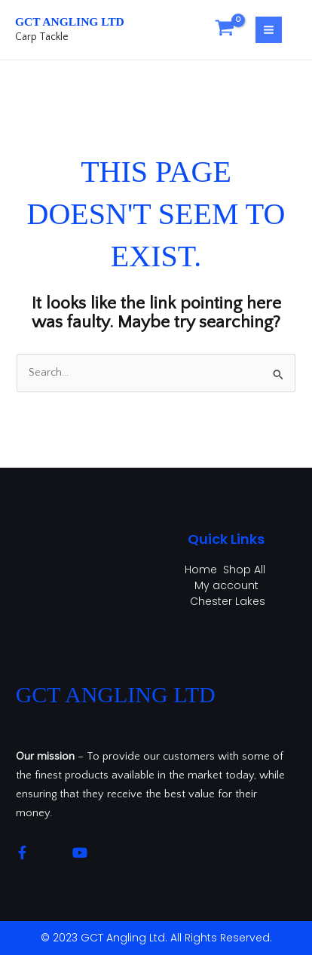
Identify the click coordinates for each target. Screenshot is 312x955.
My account (226, 585)
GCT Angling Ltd (69, 21)
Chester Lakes (227, 601)
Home (201, 569)
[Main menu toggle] (268, 30)
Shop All (244, 569)
